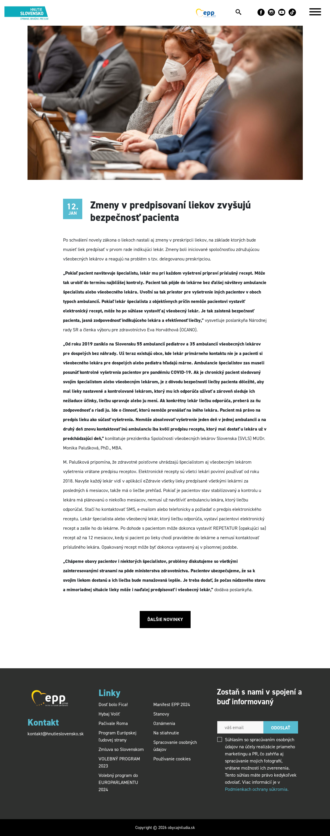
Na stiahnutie (166, 733)
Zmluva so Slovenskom (121, 749)
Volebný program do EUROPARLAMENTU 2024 (118, 782)
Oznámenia (164, 723)
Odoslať (280, 728)
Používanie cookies (172, 759)
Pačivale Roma (113, 723)
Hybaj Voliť (109, 714)
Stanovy (161, 714)
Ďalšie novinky (165, 619)
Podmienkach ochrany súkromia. (257, 789)
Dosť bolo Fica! (113, 704)
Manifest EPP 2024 (171, 704)
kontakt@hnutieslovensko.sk (56, 734)
